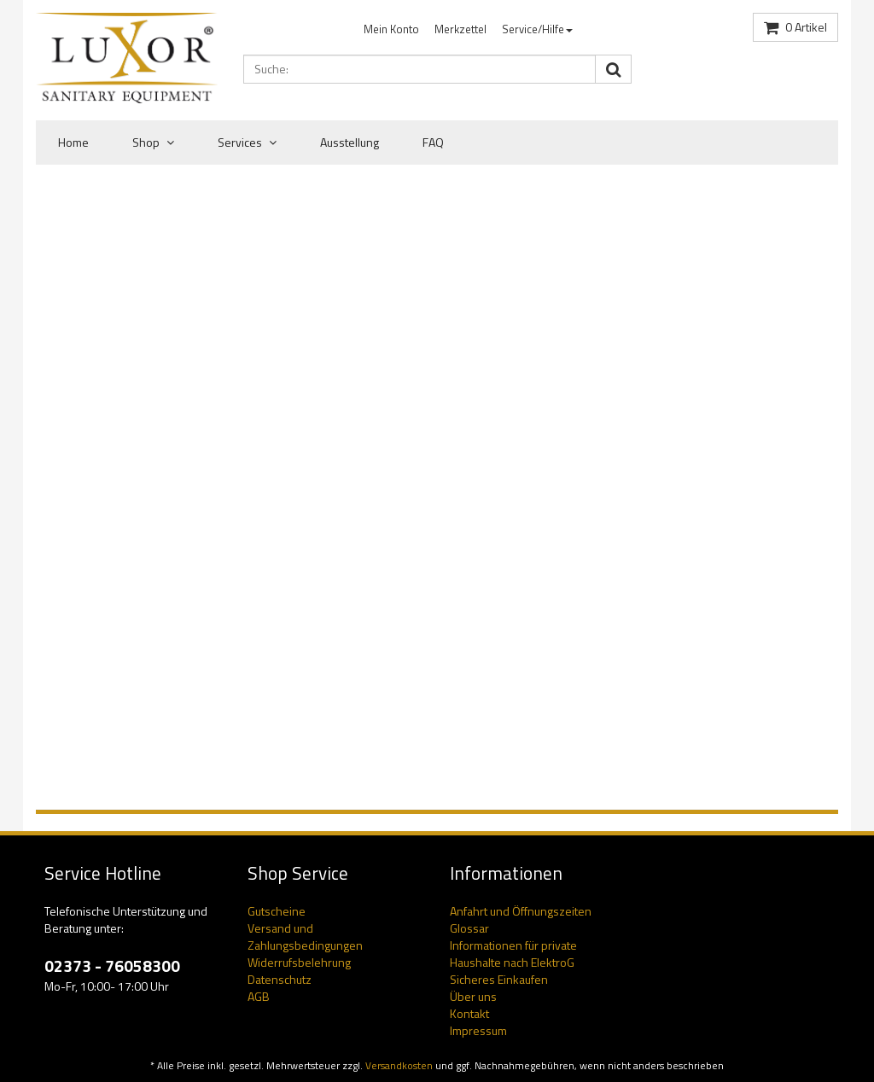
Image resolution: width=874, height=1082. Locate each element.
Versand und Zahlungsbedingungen (305, 936)
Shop (153, 142)
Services (247, 142)
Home (73, 142)
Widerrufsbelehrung (299, 962)
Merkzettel (460, 29)
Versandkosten (399, 1065)
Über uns (473, 996)
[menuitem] (391, 29)
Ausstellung (349, 142)
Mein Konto (391, 29)
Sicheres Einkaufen (499, 979)
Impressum (478, 1030)
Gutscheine (277, 911)
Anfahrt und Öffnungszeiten (520, 911)
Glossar (469, 928)
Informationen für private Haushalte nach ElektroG (513, 953)
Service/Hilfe (537, 29)
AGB (259, 996)
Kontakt (469, 1013)
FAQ (433, 142)
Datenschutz (280, 979)
